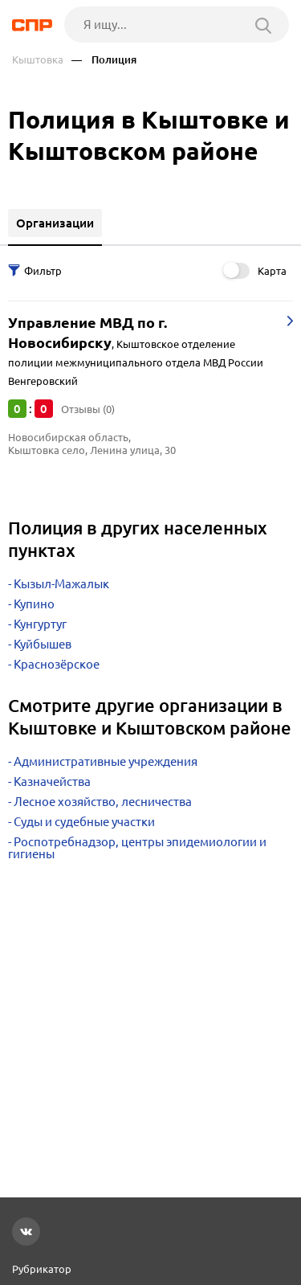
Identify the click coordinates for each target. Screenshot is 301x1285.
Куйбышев (42, 644)
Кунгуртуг (40, 624)
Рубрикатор (41, 1268)
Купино (34, 604)
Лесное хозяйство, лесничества (103, 802)
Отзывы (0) (88, 409)
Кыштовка (37, 60)
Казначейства (52, 782)
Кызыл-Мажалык (61, 584)
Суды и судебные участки (84, 822)
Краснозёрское (57, 664)
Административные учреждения (105, 761)
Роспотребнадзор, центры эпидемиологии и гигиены (137, 848)
